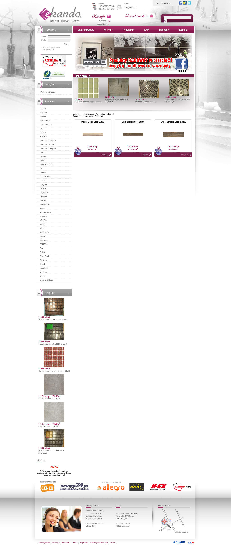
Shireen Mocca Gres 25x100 (173, 122)
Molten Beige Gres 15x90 (92, 122)
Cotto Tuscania (46, 164)
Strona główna (44, 543)
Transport (164, 30)
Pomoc (113, 543)
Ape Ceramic (45, 121)
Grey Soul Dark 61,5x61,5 (49, 399)
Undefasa (44, 268)
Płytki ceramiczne (47, 92)
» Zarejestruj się (47, 49)
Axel (41, 129)
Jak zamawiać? (86, 30)
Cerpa (42, 152)
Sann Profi (44, 256)
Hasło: (43, 40)
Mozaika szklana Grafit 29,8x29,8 (52, 344)
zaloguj (65, 44)
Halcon (43, 200)
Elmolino (43, 180)
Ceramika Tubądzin (48, 148)
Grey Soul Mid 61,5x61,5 (48, 426)
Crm (41, 168)
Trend (42, 264)
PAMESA (44, 244)
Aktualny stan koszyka (99, 543)
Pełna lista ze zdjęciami (105, 114)
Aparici (43, 117)
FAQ (146, 30)
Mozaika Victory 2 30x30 (145, 102)
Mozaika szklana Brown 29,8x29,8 (52, 319)
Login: (43, 36)
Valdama (43, 272)
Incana (43, 208)
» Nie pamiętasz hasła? (50, 47)
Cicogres (43, 156)
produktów (101, 24)
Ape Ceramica (46, 125)
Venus (42, 276)
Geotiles (43, 196)
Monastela (44, 232)
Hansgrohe (44, 204)
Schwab (43, 260)
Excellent (44, 188)
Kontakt (183, 30)
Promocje (55, 543)
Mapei (42, 224)
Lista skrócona (88, 114)
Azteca (43, 133)
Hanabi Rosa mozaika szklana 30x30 (54, 371)
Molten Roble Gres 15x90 (133, 122)
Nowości (65, 543)
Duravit (43, 172)
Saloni (42, 252)
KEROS (43, 220)
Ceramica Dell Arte (48, 140)
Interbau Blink (45, 212)
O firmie (108, 30)
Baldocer (43, 136)
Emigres (43, 184)
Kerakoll (43, 216)
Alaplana (43, 113)
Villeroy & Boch (46, 280)
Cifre (42, 160)
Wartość (102, 21)
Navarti (43, 236)
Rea (41, 248)
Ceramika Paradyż (48, 144)
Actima (43, 109)
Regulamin (128, 30)
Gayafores (44, 192)
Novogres (44, 240)
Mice (42, 228)
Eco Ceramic (45, 176)
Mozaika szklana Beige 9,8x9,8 (88, 102)
